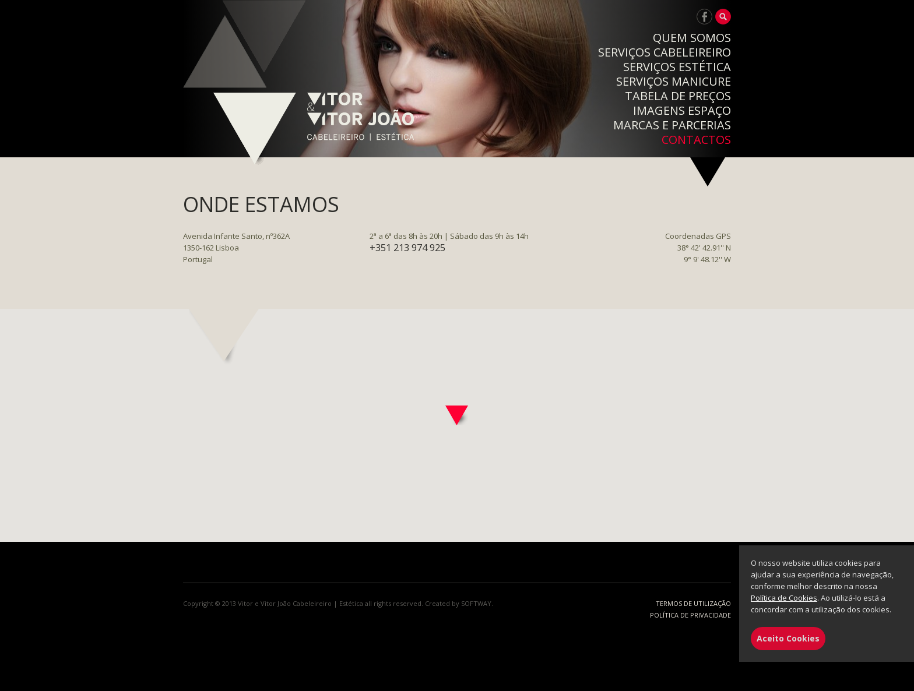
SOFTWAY (476, 603)
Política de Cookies (784, 598)
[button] (456, 415)
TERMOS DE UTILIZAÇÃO (693, 603)
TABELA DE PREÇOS (678, 96)
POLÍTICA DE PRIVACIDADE (690, 615)
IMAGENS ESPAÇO (682, 110)
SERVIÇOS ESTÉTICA (677, 67)
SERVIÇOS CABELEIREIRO (664, 52)
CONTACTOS (696, 139)
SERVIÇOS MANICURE (673, 81)
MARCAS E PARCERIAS (672, 125)
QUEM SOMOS (692, 37)
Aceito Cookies (788, 638)
